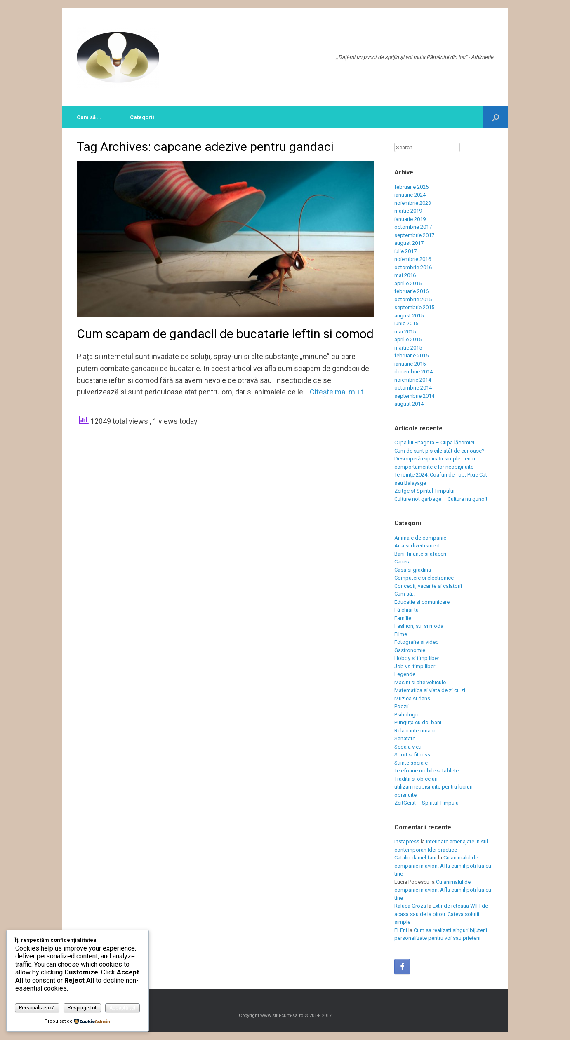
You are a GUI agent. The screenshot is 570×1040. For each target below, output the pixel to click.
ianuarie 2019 (410, 219)
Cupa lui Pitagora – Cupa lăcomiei (434, 442)
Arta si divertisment (417, 545)
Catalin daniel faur (415, 858)
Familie (402, 618)
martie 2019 (408, 211)
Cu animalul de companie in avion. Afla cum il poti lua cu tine (442, 866)
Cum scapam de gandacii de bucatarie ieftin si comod (225, 333)
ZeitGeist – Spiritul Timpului (427, 803)
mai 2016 (405, 275)
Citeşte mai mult (336, 391)
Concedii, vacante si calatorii (428, 586)
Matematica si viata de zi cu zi (429, 690)
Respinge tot (82, 1008)
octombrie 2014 (413, 388)
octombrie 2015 (413, 299)
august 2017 (409, 243)
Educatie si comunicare (422, 602)
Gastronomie (409, 650)
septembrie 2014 (414, 396)
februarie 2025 (411, 187)
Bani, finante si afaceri (420, 554)
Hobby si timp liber (416, 658)
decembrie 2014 (413, 372)
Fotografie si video (416, 642)
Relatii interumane (415, 731)
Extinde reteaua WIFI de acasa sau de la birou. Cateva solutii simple (441, 914)
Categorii (142, 117)
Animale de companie (420, 538)
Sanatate (404, 738)
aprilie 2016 (408, 283)
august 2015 (409, 315)
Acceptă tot (122, 1008)
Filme (400, 634)
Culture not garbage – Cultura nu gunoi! (440, 499)
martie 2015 (408, 348)
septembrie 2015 (414, 307)
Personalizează (37, 1008)
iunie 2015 (406, 323)
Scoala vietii (408, 747)
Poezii (401, 706)
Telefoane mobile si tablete (426, 771)
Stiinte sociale (411, 763)
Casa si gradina (412, 570)
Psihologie (406, 714)
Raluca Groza (410, 906)
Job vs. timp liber (414, 666)
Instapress (406, 841)
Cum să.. (404, 594)
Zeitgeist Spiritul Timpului (424, 491)
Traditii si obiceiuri (416, 779)
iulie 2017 (405, 251)
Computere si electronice (424, 578)
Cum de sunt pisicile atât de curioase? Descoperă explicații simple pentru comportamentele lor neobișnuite (439, 459)
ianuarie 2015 (410, 364)
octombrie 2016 (413, 267)
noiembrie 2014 (412, 380)
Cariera (402, 562)
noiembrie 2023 (412, 203)
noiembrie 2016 (412, 259)
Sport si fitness (412, 754)
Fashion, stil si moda (418, 626)
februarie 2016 (411, 291)
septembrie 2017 (414, 235)
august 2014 (409, 404)
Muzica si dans (412, 698)
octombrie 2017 (413, 227)
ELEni (400, 930)
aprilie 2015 (408, 339)
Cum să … (89, 117)
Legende (404, 674)
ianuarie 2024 (410, 195)
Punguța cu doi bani (417, 722)
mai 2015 (405, 332)
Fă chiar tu (406, 610)
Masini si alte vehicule (420, 682)
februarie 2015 (411, 355)
